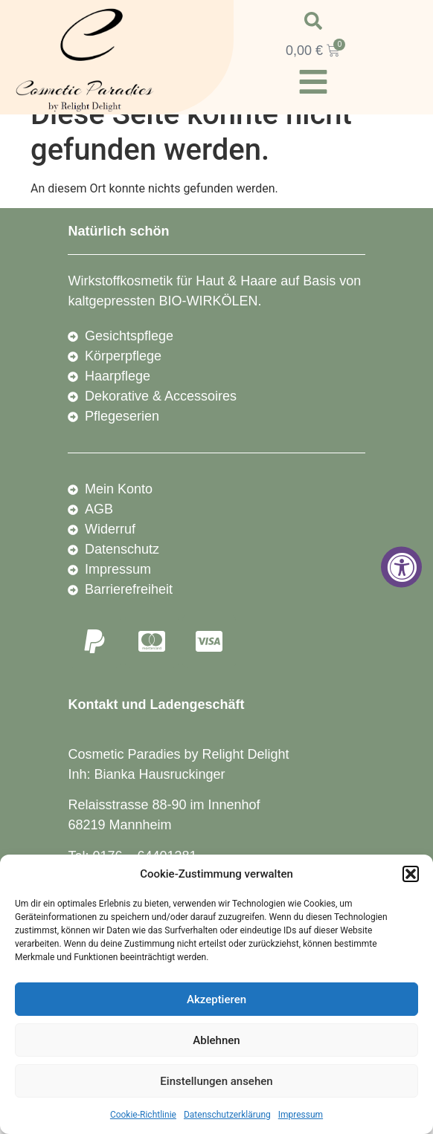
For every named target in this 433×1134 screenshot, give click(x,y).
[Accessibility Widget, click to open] (401, 567)
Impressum (300, 1114)
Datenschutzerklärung (227, 1114)
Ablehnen (216, 1040)
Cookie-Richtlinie (143, 1114)
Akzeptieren (216, 999)
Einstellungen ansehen (216, 1081)
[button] (410, 873)
